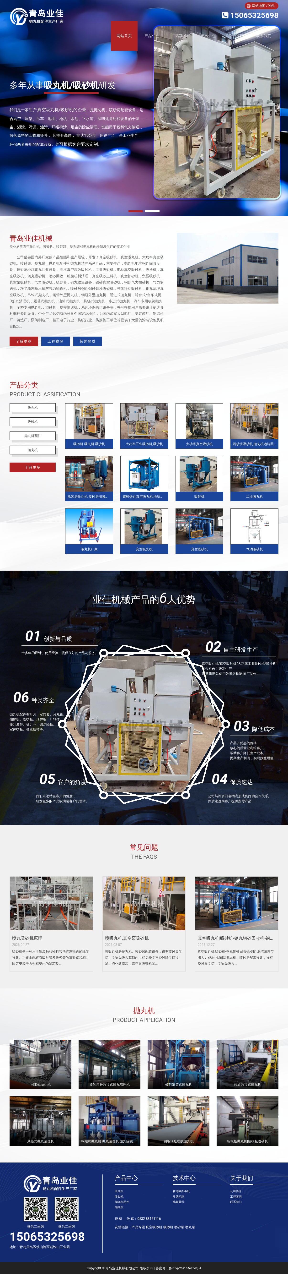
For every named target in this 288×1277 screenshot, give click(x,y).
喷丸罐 (190, 1232)
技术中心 (208, 35)
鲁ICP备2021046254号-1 (185, 1271)
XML (271, 6)
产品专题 (138, 1232)
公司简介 (237, 1194)
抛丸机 (32, 460)
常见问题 (179, 1200)
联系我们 (264, 35)
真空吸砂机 (154, 1232)
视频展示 (179, 1206)
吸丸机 (32, 411)
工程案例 (180, 35)
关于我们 (236, 35)
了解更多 (31, 342)
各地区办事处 (183, 1194)
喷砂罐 (179, 1232)
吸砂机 (32, 427)
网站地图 (258, 6)
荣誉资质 (123, 342)
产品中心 (152, 35)
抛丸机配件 (32, 444)
